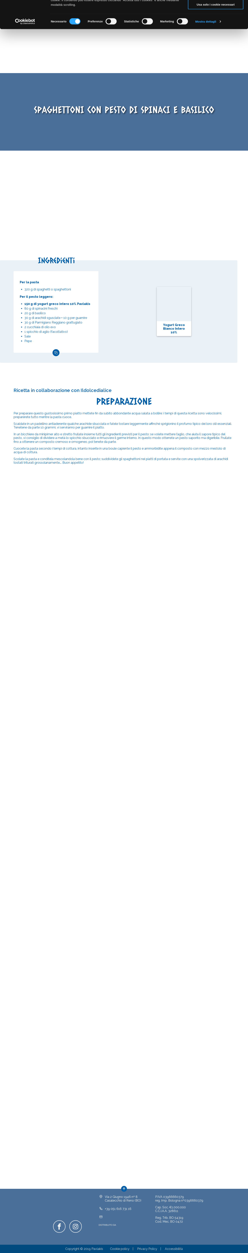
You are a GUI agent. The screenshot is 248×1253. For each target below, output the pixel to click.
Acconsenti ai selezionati (215, 21)
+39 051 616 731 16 (118, 1210)
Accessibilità (174, 1250)
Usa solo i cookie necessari (216, 32)
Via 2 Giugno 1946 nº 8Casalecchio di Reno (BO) (123, 1199)
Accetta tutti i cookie (216, 9)
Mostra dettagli (205, 49)
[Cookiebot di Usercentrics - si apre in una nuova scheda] (25, 49)
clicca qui (90, 23)
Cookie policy (119, 1250)
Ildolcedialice (96, 391)
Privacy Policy (147, 1250)
